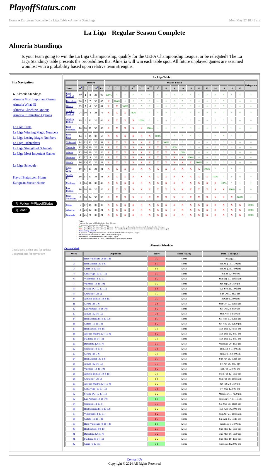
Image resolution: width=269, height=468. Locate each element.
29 (74, 383)
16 (74, 323)
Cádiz (69, 205)
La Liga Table (56, 20)
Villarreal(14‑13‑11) (94, 278)
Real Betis (68, 136)
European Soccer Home (29, 183)
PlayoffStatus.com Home (29, 177)
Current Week (71, 248)
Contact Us (134, 459)
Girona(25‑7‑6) (92, 303)
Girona (69, 106)
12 (74, 308)
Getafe (69, 162)
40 (74, 428)
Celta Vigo (68, 169)
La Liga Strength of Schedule (32, 148)
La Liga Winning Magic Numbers (35, 132)
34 (74, 403)
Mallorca (70, 183)
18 (74, 333)
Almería (70, 210)
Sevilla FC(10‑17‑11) (95, 288)
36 (74, 408)
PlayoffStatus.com (42, 7)
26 (74, 368)
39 (74, 423)
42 (74, 443)
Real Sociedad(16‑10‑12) (97, 318)
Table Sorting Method (87, 231)
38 (74, 418)
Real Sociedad (71, 128)
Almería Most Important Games (34, 99)
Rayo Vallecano (71, 197)
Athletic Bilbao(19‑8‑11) (97, 298)
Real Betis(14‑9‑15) (94, 328)
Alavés (69, 152)
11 (74, 303)
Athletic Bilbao (70, 120)
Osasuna (70, 157)
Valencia (70, 147)
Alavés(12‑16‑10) (93, 313)
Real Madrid (70, 95)
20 (74, 343)
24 (74, 358)
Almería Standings (81, 20)
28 (74, 373)
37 (74, 413)
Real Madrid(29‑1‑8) (95, 263)
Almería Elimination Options (32, 115)
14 (74, 318)
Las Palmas (70, 189)
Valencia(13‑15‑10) (94, 283)
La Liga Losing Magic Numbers (34, 138)
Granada (70, 215)
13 (74, 313)
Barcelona (71, 101)
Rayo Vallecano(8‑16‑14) (97, 258)
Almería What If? (24, 105)
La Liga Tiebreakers (26, 143)
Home (13, 20)
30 (74, 388)
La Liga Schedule (25, 165)
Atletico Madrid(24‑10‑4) (97, 333)
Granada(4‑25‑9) (93, 293)
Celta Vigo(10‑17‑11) (95, 273)
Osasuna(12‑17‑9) (93, 348)
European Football (31, 20)
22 (74, 348)
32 (74, 393)
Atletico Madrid (70, 112)
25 (74, 363)
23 (74, 353)
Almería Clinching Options (31, 110)
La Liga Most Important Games (34, 153)
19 (74, 338)
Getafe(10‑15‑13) (93, 323)
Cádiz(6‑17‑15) (92, 268)
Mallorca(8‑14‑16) (94, 338)
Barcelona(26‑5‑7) (94, 343)
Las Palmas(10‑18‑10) (96, 308)
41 (74, 433)
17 (74, 328)
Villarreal (71, 142)
